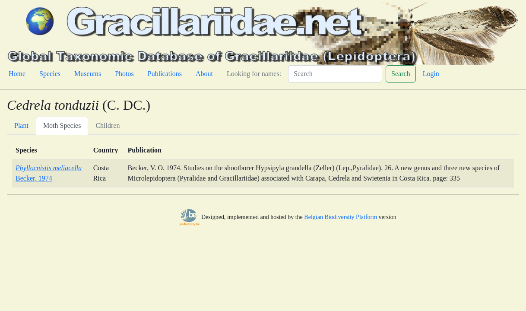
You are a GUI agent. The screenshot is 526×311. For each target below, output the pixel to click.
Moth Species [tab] (62, 125)
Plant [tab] (21, 125)
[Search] (335, 74)
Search (400, 73)
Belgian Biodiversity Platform (340, 217)
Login (431, 73)
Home (17, 73)
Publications (165, 73)
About (204, 73)
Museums (87, 73)
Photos (124, 73)
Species (49, 73)
